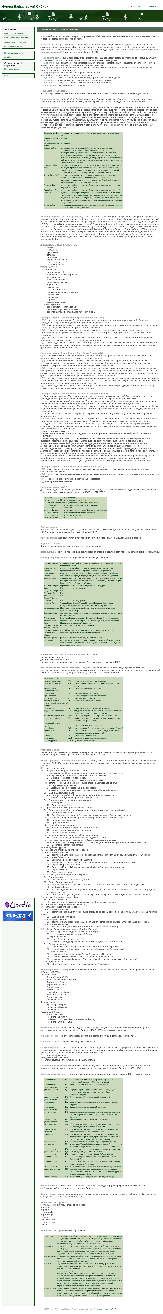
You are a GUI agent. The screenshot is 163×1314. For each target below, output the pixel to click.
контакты (152, 6)
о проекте (139, 6)
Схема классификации (14, 46)
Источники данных (12, 69)
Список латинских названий (16, 38)
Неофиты (8, 57)
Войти (7, 76)
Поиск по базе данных (13, 33)
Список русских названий (15, 42)
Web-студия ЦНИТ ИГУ (108, 1309)
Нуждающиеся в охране (14, 53)
